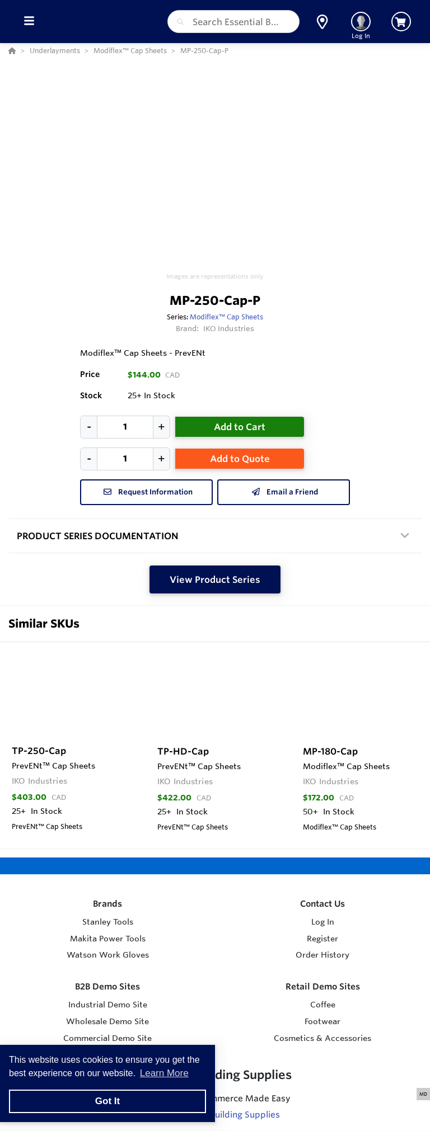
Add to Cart (239, 426)
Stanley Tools (107, 922)
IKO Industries (229, 328)
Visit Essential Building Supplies (215, 1114)
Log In (322, 922)
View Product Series (215, 579)
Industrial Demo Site (107, 1005)
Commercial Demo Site (107, 1038)
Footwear (322, 1021)
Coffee (322, 1005)
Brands (107, 903)
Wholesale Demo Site (107, 1021)
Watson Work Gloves (108, 955)
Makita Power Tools (108, 939)
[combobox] (233, 21)
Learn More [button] (164, 1073)
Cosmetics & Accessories (322, 1038)
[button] (322, 22)
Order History (322, 955)
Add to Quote (240, 458)
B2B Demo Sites (107, 986)
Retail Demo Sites (323, 986)
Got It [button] (107, 1101)
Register (322, 939)
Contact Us (322, 903)
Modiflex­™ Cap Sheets (226, 316)
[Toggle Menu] (28, 21)
